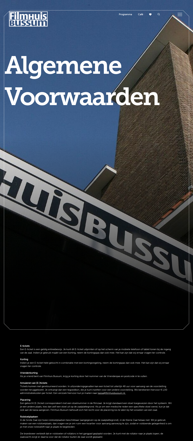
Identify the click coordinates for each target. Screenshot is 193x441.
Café (140, 14)
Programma (125, 14)
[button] (159, 14)
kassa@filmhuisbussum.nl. (112, 393)
